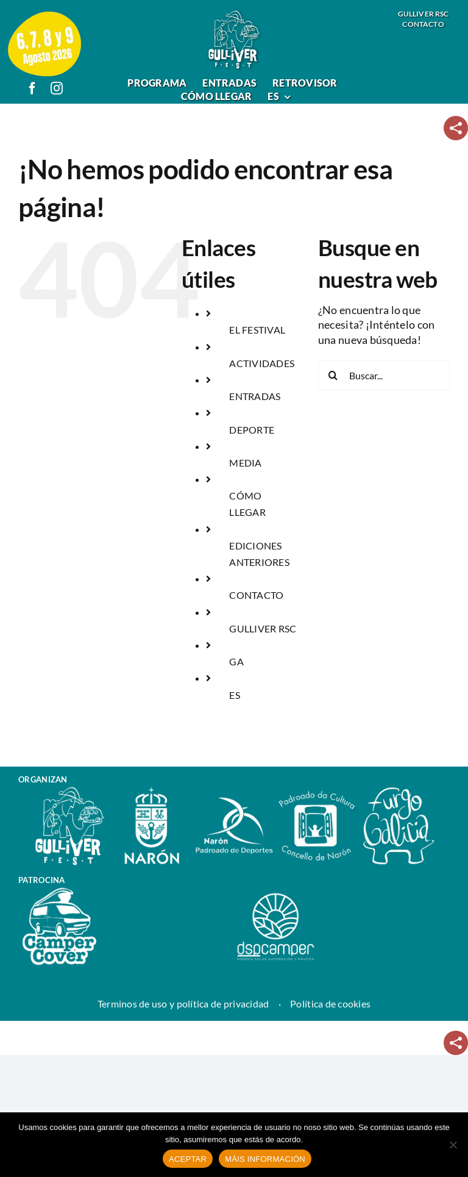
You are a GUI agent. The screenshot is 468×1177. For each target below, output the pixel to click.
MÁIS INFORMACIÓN (265, 1159)
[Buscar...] (384, 375)
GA (236, 661)
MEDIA (245, 462)
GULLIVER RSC (262, 628)
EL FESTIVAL (257, 329)
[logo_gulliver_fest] (234, 14)
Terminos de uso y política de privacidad (183, 1003)
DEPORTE (251, 429)
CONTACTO (256, 595)
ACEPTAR (188, 1159)
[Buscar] (333, 375)
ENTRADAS (254, 396)
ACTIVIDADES (261, 363)
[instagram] (57, 88)
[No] (453, 1145)
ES (234, 695)
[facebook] (32, 88)
